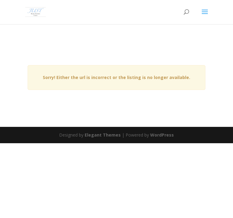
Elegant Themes (103, 135)
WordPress (162, 135)
